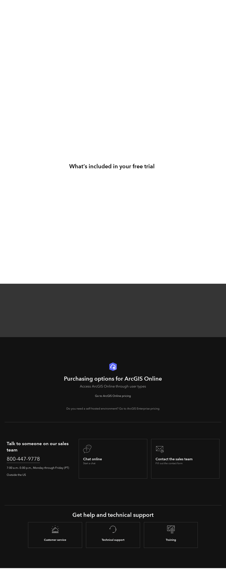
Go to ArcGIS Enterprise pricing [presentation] (139, 408)
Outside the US (16, 475)
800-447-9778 (25, 459)
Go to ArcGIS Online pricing (113, 396)
